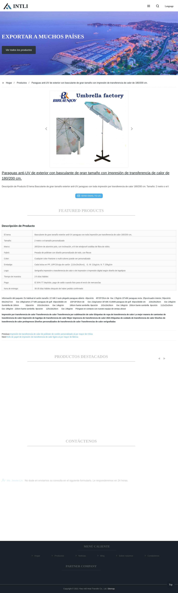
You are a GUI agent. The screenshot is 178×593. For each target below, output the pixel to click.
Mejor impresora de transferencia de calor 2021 (89, 318)
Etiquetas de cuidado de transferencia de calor (132, 318)
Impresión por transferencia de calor (19, 314)
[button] (148, 6)
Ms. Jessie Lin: (12, 482)
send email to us (89, 195)
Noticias (82, 556)
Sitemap (111, 589)
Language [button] (169, 6)
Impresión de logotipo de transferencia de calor (44, 318)
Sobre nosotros (127, 556)
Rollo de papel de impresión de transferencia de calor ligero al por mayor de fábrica (42, 337)
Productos (22, 83)
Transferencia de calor (46, 314)
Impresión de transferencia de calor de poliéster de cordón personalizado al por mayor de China (51, 334)
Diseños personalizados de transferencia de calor (58, 321)
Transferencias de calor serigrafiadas (98, 321)
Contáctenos (154, 556)
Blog (103, 556)
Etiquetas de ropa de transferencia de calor (114, 314)
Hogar (9, 83)
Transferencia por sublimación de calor (75, 314)
